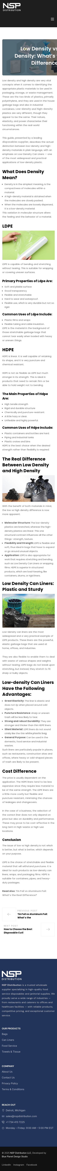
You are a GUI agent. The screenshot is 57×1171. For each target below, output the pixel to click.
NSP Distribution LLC (20, 1153)
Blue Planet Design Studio (15, 1156)
